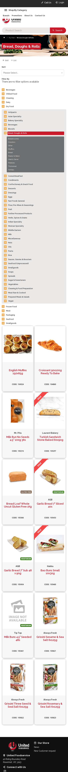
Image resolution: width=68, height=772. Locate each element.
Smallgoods (13, 268)
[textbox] (26, 30)
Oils (9, 247)
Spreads (11, 276)
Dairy (8, 102)
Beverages (10, 90)
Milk (10, 234)
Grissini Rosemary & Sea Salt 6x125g (50, 705)
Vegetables (13, 284)
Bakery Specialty (15, 121)
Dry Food (10, 106)
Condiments (13, 180)
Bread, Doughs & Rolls (17, 133)
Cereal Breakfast (15, 176)
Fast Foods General (16, 201)
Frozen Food (11, 307)
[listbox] (33, 72)
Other (10, 146)
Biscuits (11, 129)
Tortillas (11, 170)
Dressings (12, 193)
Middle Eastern (14, 230)
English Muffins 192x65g (18, 372)
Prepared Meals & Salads (18, 297)
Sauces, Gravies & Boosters (19, 259)
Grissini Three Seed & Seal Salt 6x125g (17, 705)
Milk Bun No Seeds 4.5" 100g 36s (17, 438)
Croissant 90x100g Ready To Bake (50, 372)
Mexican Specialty (16, 226)
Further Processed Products (20, 214)
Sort (4, 67)
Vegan (10, 301)
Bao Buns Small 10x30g (50, 572)
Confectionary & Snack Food (20, 184)
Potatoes (11, 163)
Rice (10, 255)
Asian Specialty (14, 116)
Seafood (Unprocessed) (18, 263)
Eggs (10, 197)
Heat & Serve (13, 159)
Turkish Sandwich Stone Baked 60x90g (50, 438)
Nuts (10, 243)
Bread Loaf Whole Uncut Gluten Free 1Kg (18, 505)
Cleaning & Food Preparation (20, 289)
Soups (10, 272)
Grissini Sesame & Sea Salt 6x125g (50, 638)
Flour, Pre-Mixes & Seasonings (21, 205)
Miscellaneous (14, 239)
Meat (8, 311)
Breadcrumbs (13, 139)
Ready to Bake (14, 156)
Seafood (10, 319)
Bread (10, 153)
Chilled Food (11, 94)
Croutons (11, 142)
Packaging (10, 315)
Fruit (10, 209)
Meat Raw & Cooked (17, 293)
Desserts (12, 189)
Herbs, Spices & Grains (17, 218)
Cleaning (10, 98)
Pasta (10, 251)
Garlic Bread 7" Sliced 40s (50, 505)
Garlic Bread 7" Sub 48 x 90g (18, 572)
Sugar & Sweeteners (17, 280)
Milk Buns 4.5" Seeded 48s (17, 638)
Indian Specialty (15, 222)
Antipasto (12, 112)
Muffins (11, 149)
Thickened (12, 166)
